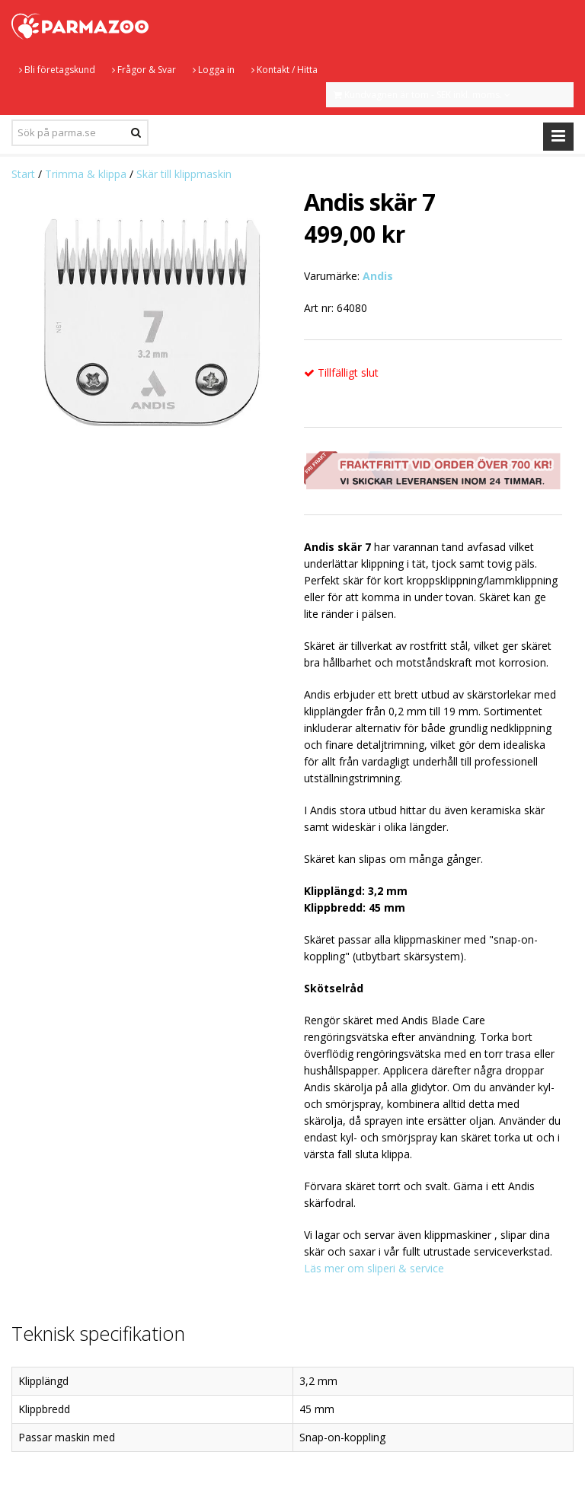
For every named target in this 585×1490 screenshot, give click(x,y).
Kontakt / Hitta (284, 69)
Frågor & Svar (144, 69)
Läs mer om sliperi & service (374, 1268)
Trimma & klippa (85, 174)
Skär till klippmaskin (184, 174)
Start (23, 174)
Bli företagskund (57, 69)
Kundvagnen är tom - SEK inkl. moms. (422, 94)
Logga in (214, 69)
